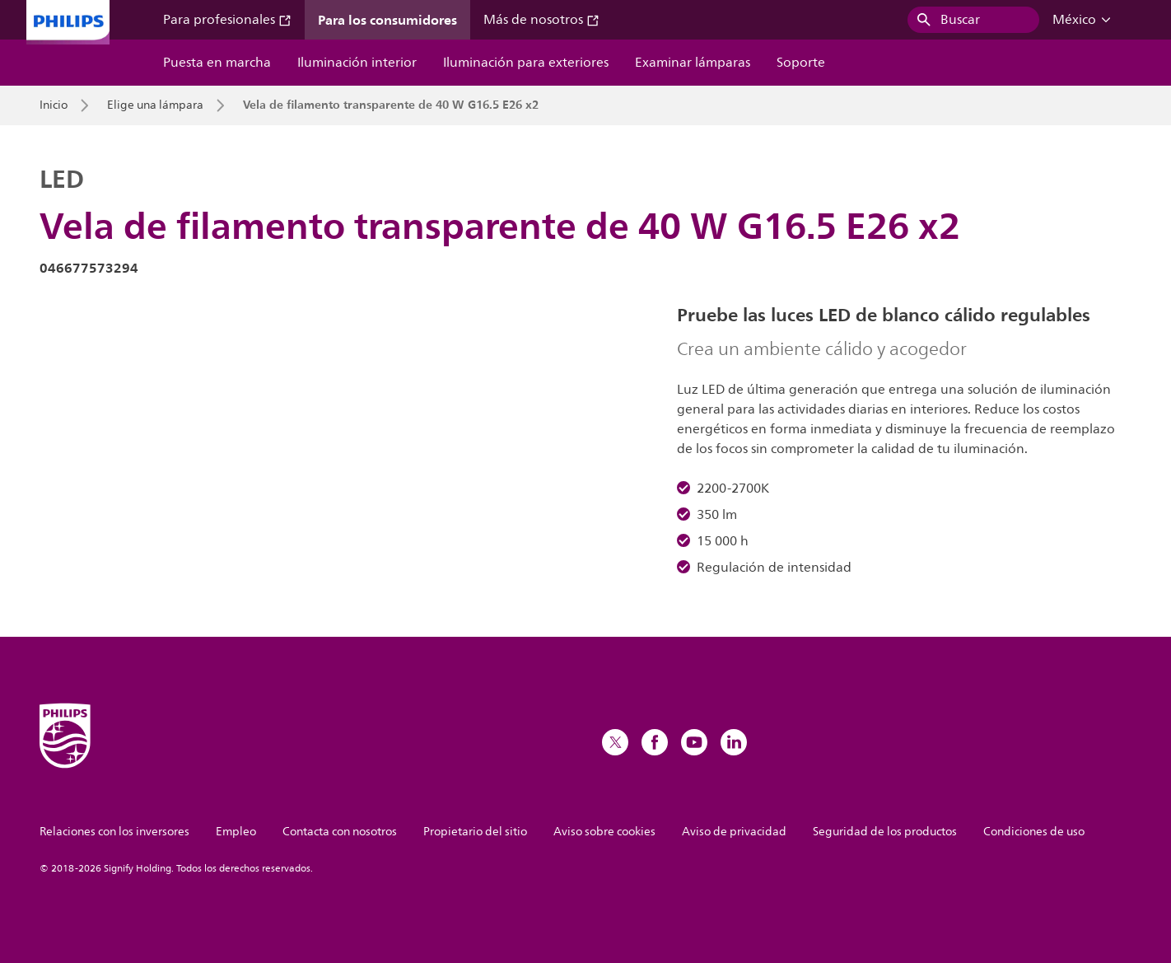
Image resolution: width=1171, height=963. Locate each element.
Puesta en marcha (217, 62)
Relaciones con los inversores (114, 831)
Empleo (236, 831)
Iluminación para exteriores (526, 62)
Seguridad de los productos (885, 831)
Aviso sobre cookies (604, 831)
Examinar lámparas (692, 62)
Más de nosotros (541, 20)
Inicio (54, 105)
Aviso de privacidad (734, 831)
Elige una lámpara (155, 105)
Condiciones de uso (1034, 831)
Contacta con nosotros (339, 831)
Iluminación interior (357, 62)
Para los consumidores (387, 20)
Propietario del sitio (475, 831)
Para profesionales (227, 20)
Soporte (801, 62)
